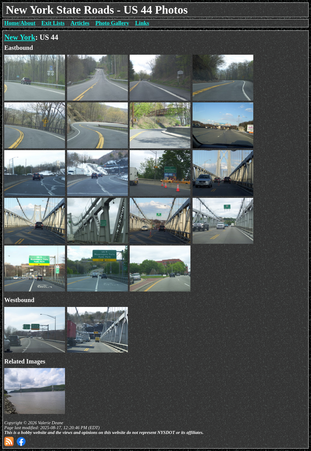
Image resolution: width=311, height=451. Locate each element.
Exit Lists (52, 23)
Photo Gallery (112, 23)
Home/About (20, 23)
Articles (79, 23)
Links (142, 23)
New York (19, 37)
